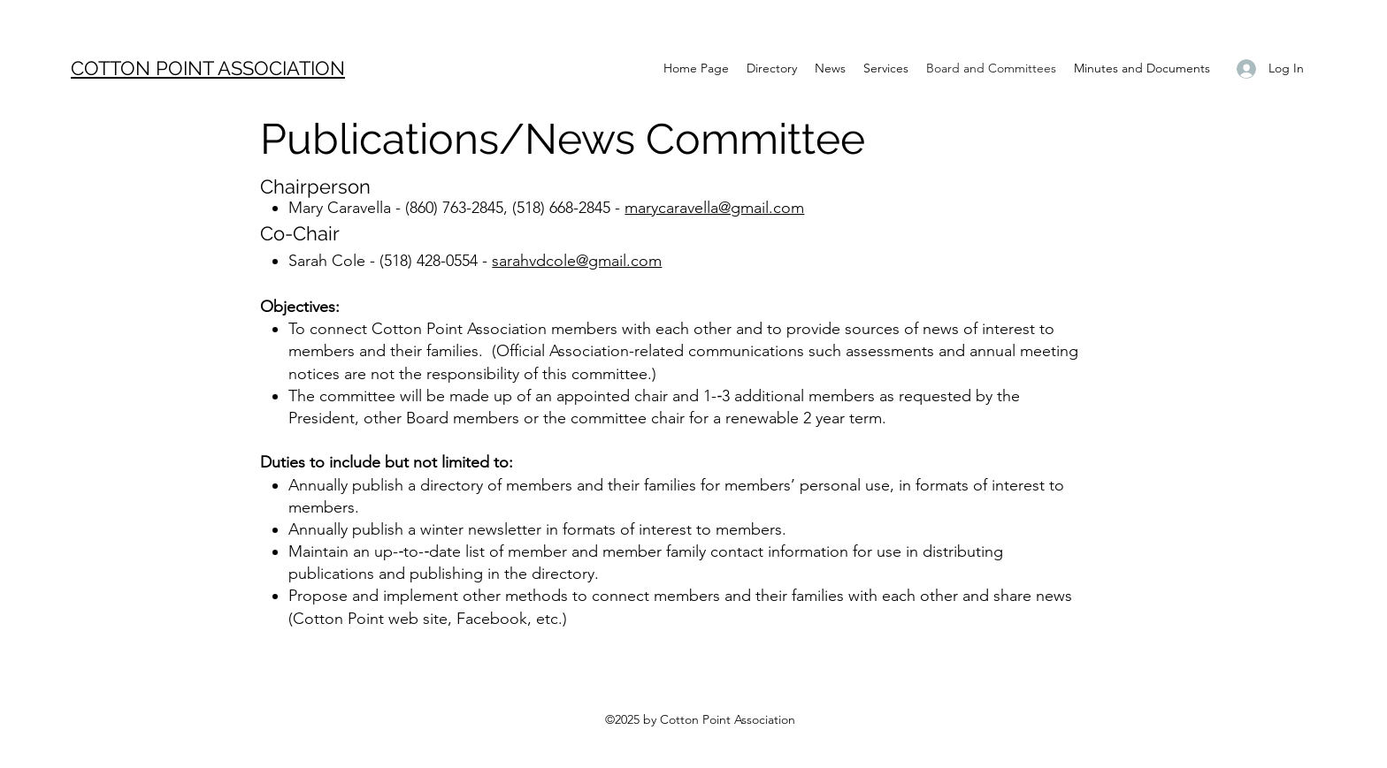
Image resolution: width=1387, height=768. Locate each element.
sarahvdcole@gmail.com (577, 260)
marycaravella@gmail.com (714, 207)
